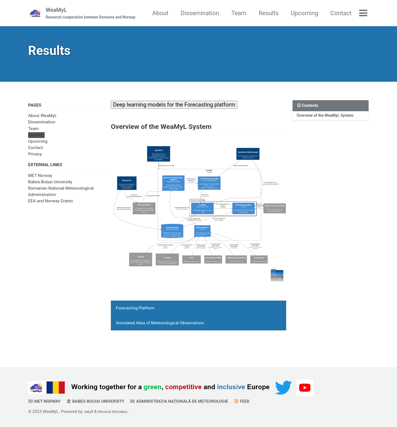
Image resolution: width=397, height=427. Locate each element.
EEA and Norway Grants (50, 207)
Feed (263, 401)
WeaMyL (92, 14)
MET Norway (40, 181)
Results (301, 13)
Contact (35, 152)
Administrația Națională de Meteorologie (194, 401)
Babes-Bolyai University (50, 187)
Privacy (35, 159)
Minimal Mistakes (115, 411)
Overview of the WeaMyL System (328, 120)
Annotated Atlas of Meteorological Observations (160, 332)
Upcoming (336, 13)
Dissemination (232, 13)
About (192, 13)
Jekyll (89, 411)
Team (271, 13)
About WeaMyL (42, 120)
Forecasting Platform (135, 317)
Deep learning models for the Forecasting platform (181, 108)
